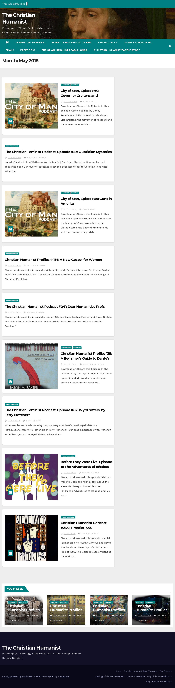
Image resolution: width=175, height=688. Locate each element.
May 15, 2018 (14, 312)
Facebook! (27, 50)
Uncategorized (12, 146)
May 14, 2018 (70, 364)
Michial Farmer (34, 312)
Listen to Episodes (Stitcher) (71, 42)
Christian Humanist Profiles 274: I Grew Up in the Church (151, 612)
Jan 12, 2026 (59, 615)
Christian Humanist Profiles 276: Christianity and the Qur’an (66, 612)
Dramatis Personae (137, 42)
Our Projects (107, 42)
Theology (22, 602)
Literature (66, 347)
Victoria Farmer (35, 158)
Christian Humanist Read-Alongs (64, 50)
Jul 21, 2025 (145, 615)
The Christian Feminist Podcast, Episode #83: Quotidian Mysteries (58, 152)
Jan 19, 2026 (17, 615)
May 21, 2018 (70, 209)
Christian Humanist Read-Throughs (140, 671)
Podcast (65, 85)
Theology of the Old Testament (109, 676)
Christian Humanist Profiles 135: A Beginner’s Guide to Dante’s (86, 358)
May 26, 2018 (70, 102)
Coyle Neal (88, 102)
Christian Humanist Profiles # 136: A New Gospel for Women (53, 260)
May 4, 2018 (14, 421)
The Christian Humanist (31, 648)
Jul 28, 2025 (102, 615)
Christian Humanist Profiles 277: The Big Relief (24, 612)
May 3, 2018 (70, 473)
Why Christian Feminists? (159, 676)
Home (118, 671)
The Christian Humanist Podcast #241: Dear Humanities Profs (55, 307)
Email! (10, 50)
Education (98, 602)
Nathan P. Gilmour (92, 364)
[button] (170, 46)
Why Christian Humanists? (159, 681)
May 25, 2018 (14, 158)
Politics (74, 85)
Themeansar (64, 676)
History (54, 602)
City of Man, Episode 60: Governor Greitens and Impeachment (80, 96)
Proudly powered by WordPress (17, 676)
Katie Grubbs (32, 421)
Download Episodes (30, 42)
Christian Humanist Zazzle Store (117, 50)
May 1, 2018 (69, 534)
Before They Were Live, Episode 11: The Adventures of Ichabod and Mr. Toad (86, 467)
